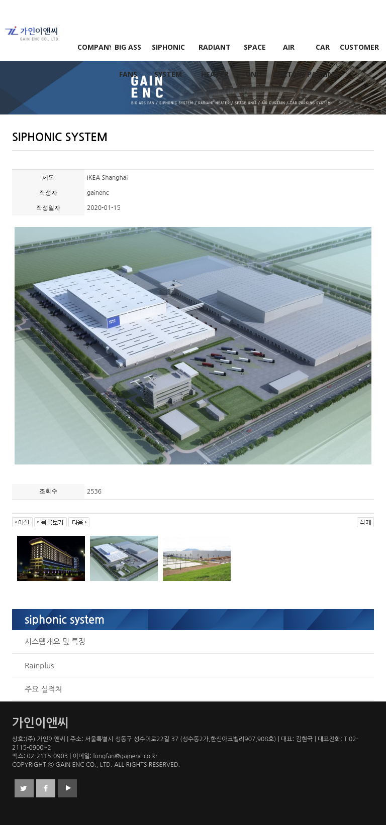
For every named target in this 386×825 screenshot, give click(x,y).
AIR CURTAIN (289, 51)
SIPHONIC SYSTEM (168, 51)
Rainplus (39, 665)
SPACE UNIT (255, 51)
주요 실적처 (43, 689)
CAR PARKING (322, 51)
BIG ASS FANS (128, 51)
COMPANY (94, 47)
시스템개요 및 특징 (55, 641)
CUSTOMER (357, 47)
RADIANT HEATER (215, 51)
